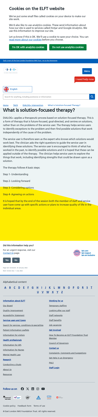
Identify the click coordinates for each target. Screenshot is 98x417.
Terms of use (39, 406)
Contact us (54, 348)
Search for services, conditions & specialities (23, 325)
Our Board (8, 305)
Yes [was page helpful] (6, 260)
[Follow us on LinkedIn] (32, 389)
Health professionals (12, 340)
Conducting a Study (12, 364)
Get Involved (55, 330)
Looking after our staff (59, 310)
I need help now (85, 79)
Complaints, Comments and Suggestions (67, 353)
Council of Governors (59, 343)
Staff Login (54, 367)
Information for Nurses (13, 350)
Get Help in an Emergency (61, 358)
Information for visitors (14, 335)
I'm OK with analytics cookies (28, 47)
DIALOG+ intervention (33, 105)
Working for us (56, 301)
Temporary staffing (58, 305)
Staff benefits (55, 320)
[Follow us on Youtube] (43, 389)
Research (7, 359)
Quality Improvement (13, 310)
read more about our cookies (25, 39)
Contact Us (8, 253)
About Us (7, 369)
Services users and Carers (14, 320)
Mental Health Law (12, 354)
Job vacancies (55, 325)
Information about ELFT (14, 301)
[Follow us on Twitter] (27, 389)
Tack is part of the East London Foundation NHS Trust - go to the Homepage (30, 60)
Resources (7, 374)
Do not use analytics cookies (68, 47)
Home (5, 105)
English (10, 89)
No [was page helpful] (15, 260)
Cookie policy (9, 406)
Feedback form (24, 406)
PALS (51, 362)
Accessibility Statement (13, 315)
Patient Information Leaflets (16, 330)
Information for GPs (12, 345)
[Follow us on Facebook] (22, 389)
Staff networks (56, 315)
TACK (15, 105)
